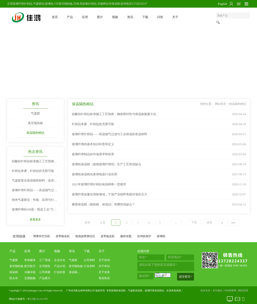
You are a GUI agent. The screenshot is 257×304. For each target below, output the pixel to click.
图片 (100, 17)
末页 (209, 222)
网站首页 (220, 103)
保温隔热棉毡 (35, 132)
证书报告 (44, 266)
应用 (85, 17)
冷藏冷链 (30, 272)
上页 (102, 222)
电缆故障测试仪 (85, 236)
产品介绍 (59, 266)
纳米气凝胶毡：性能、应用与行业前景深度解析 (34, 201)
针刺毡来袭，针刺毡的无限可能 (33, 170)
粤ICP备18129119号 (37, 299)
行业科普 (59, 272)
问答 (160, 17)
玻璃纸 (161, 236)
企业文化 (59, 260)
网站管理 (243, 290)
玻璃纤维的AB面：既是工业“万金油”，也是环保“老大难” (34, 211)
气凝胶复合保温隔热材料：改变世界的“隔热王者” (34, 182)
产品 (70, 17)
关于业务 (104, 272)
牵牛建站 (217, 290)
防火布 (13, 278)
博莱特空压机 (41, 236)
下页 (194, 222)
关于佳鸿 (104, 260)
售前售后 (104, 278)
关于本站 (104, 266)
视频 (115, 17)
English (222, 3)
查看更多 (35, 219)
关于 (175, 17)
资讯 (130, 17)
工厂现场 (44, 260)
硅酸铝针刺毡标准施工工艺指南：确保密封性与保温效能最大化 (34, 163)
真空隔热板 (35, 123)
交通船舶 (30, 278)
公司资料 (89, 260)
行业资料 (89, 266)
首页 (55, 17)
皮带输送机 (63, 236)
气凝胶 (35, 113)
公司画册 (44, 272)
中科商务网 (230, 290)
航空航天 (30, 266)
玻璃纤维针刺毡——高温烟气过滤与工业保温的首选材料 (34, 192)
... (176, 222)
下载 (145, 17)
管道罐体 (30, 260)
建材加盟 (126, 236)
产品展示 (44, 278)
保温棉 (13, 272)
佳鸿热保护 (144, 236)
